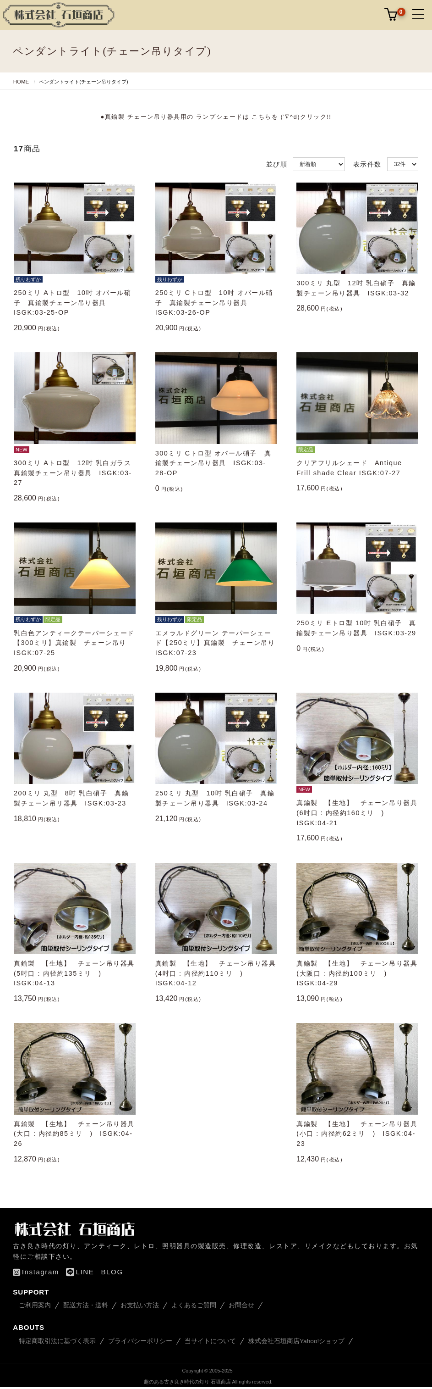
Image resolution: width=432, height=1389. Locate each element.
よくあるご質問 (193, 1304)
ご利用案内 (35, 1304)
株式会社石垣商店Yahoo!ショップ (296, 1339)
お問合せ (241, 1304)
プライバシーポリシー (140, 1339)
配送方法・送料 (85, 1304)
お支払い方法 (139, 1304)
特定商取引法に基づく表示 (57, 1339)
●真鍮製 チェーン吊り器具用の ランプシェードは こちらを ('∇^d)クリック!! (216, 116)
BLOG (112, 1270)
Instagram (36, 1270)
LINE (80, 1270)
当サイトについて (210, 1339)
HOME (21, 81)
